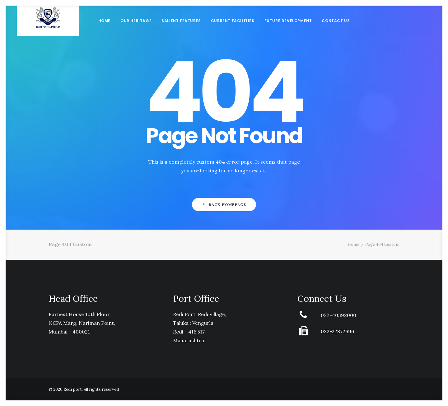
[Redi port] (47, 29)
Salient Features (181, 29)
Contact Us (336, 29)
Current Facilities (232, 29)
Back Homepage (224, 204)
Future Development (288, 29)
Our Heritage (136, 29)
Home (104, 29)
